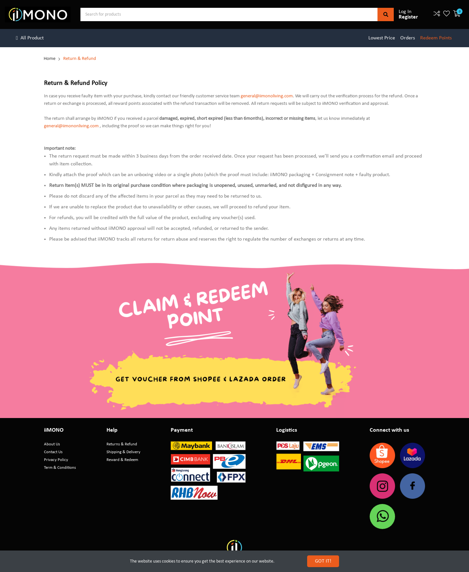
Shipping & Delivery (123, 452)
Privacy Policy (56, 460)
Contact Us (53, 452)
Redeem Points (436, 38)
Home (49, 58)
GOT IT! (323, 561)
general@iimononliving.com (71, 126)
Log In (405, 11)
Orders (407, 38)
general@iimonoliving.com (267, 96)
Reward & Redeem (122, 460)
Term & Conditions (60, 468)
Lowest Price (381, 38)
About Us (52, 444)
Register (408, 17)
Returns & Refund (122, 444)
